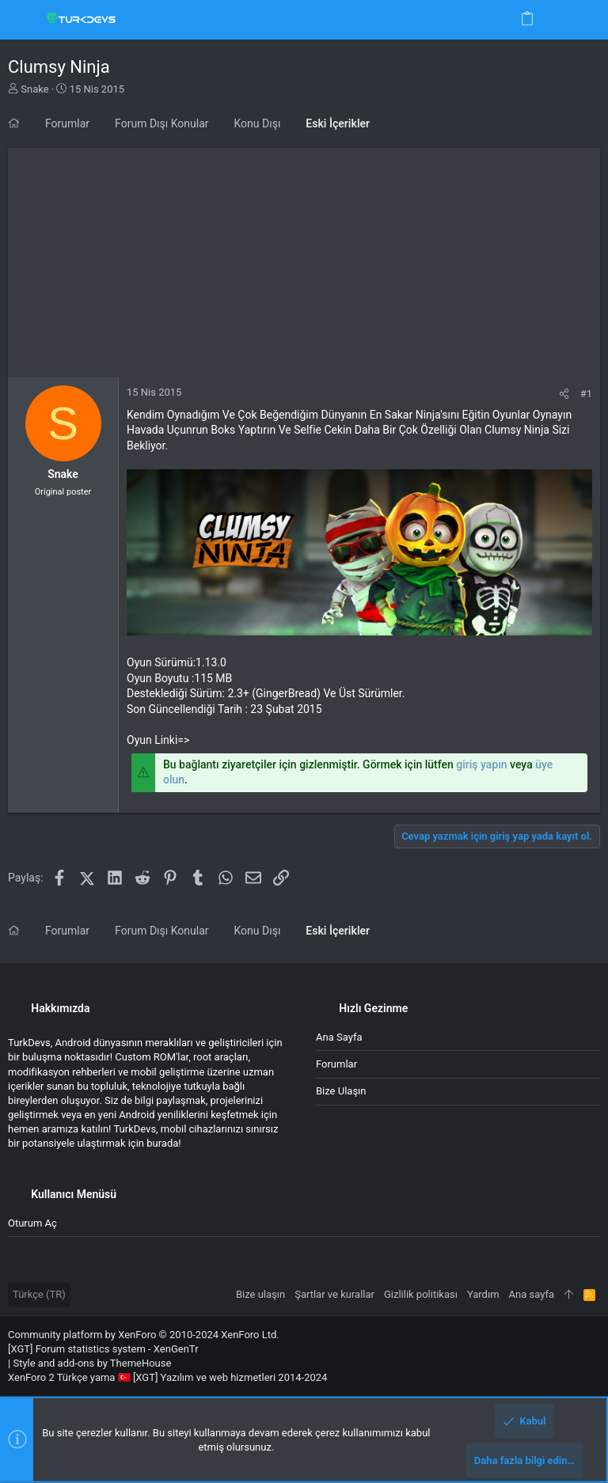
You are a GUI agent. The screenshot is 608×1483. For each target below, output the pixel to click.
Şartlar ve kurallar (334, 1294)
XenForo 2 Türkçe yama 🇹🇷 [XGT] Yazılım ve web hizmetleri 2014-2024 (167, 1377)
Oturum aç (32, 1223)
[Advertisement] (304, 259)
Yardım (483, 1294)
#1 (586, 394)
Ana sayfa (339, 1037)
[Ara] (584, 20)
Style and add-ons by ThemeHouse (92, 1363)
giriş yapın (481, 764)
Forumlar (336, 1064)
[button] (24, 20)
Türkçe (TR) (39, 1294)
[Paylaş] (564, 393)
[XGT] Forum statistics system (103, 1349)
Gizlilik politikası (421, 1294)
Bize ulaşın (341, 1091)
